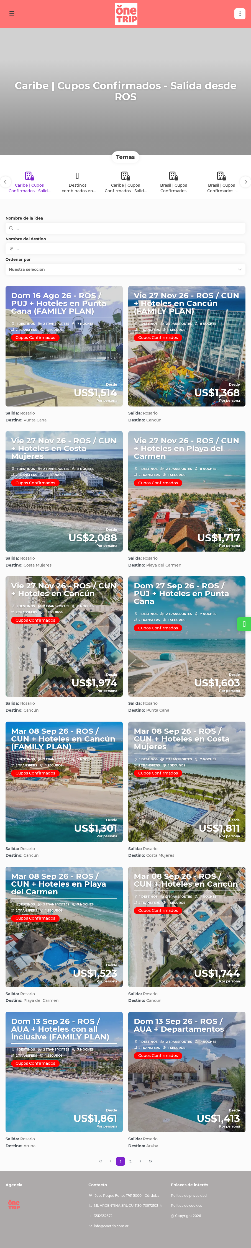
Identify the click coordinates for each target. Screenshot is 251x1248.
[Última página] (150, 1161)
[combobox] (125, 248)
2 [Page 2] (130, 1161)
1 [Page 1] (120, 1161)
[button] (5, 181)
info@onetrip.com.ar (111, 1226)
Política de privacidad (189, 1195)
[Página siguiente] (140, 1161)
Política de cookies (186, 1205)
